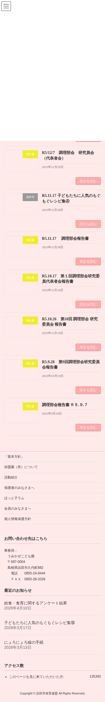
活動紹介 (11, 477)
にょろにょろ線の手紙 (23, 642)
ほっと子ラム (14, 498)
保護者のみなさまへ (19, 488)
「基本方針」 (14, 457)
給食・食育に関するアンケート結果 (35, 602)
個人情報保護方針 (17, 519)
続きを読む (88, 181)
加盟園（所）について (21, 467)
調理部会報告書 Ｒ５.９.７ (65, 405)
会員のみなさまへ (17, 508)
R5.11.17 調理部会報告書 (65, 238)
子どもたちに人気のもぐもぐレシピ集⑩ (39, 622)
